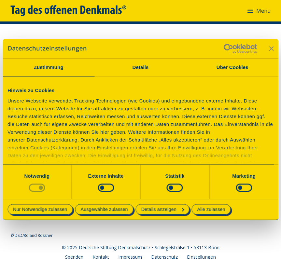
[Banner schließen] (271, 48)
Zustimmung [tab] (48, 67)
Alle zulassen (211, 209)
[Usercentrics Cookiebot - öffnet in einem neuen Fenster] (228, 48)
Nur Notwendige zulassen (40, 209)
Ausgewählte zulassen (104, 209)
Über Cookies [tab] (232, 67)
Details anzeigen (162, 209)
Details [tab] (141, 67)
